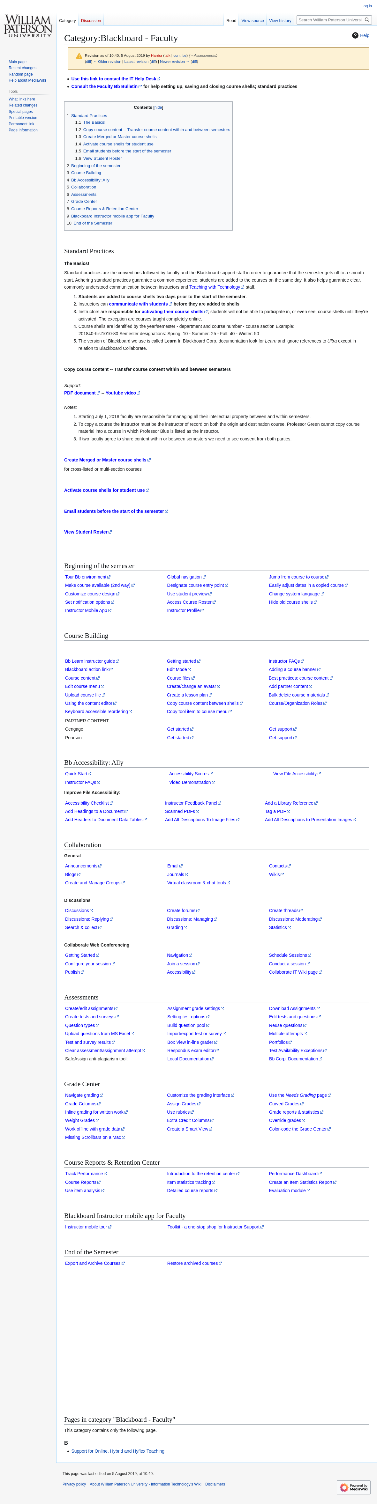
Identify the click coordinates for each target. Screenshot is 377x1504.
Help (360, 35)
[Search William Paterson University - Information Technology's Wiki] (334, 20)
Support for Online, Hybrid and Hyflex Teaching (117, 1451)
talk (167, 55)
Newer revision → (175, 61)
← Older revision (107, 61)
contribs (179, 55)
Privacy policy (74, 1484)
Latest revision (136, 61)
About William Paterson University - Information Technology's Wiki (145, 1484)
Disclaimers (215, 1484)
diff (88, 61)
